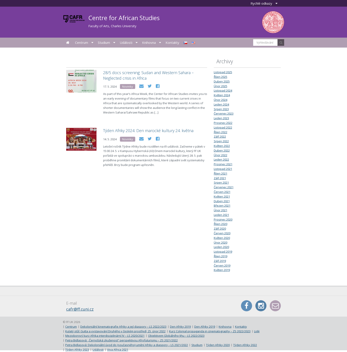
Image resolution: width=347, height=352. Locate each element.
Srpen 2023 (221, 109)
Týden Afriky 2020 (218, 345)
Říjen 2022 (220, 132)
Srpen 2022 (221, 141)
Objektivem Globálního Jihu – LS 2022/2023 (176, 336)
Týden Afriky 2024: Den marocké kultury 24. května (148, 130)
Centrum (81, 42)
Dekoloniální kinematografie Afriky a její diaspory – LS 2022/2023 (123, 327)
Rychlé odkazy (261, 3)
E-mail (275, 305)
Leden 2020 (221, 247)
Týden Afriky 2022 (245, 345)
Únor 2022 (220, 155)
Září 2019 (220, 261)
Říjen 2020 (220, 224)
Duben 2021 (222, 201)
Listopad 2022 (223, 127)
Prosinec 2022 (223, 123)
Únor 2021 (220, 210)
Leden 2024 (221, 104)
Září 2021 (220, 178)
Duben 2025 (222, 81)
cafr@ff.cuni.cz (80, 309)
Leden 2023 (221, 118)
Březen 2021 (222, 206)
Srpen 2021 (221, 183)
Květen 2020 (222, 238)
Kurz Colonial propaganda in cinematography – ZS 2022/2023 (210, 331)
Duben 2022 (222, 150)
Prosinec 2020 (223, 219)
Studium (104, 42)
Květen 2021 (222, 196)
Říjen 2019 (220, 256)
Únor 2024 (220, 100)
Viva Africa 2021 (117, 350)
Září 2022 (220, 136)
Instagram (260, 305)
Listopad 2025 (223, 72)
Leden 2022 (221, 160)
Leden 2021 (221, 215)
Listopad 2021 (223, 169)
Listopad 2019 (223, 252)
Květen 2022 (222, 146)
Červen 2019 (222, 265)
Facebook (246, 305)
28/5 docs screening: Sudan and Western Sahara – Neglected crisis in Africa (148, 75)
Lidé (257, 331)
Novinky (127, 86)
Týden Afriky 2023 (77, 350)
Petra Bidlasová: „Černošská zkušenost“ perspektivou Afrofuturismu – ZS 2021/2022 (121, 340)
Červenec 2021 (223, 187)
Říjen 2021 (220, 173)
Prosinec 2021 (223, 164)
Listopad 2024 (223, 90)
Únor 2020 (220, 242)
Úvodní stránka (68, 43)
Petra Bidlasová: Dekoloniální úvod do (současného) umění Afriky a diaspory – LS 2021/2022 (126, 345)
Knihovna (149, 42)
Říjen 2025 (220, 77)
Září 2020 (220, 229)
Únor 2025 (220, 86)
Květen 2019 (222, 270)
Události (126, 42)
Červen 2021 (222, 192)
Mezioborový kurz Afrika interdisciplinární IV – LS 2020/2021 (105, 336)
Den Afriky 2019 (180, 327)
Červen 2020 (222, 233)
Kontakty (172, 42)
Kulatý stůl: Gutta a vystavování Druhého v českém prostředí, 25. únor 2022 (115, 331)
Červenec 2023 (223, 113)
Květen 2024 (222, 95)
